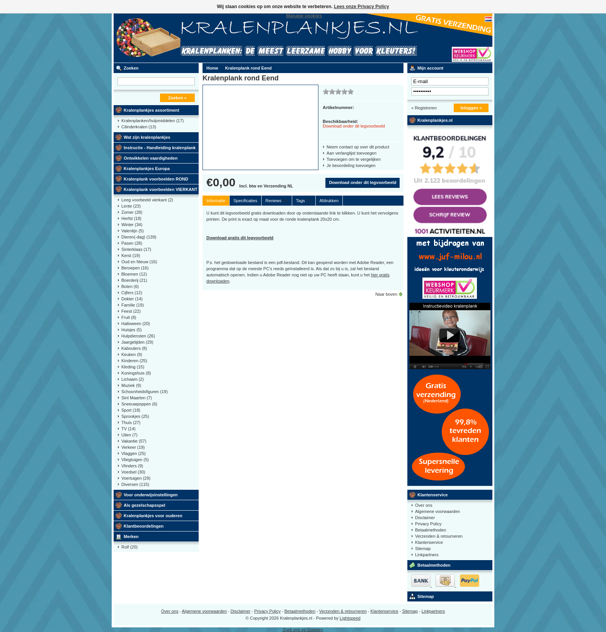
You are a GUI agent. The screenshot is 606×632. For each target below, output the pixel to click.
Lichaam (132, 379)
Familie (132, 305)
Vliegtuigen (135, 459)
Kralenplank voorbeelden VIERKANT (160, 189)
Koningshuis (136, 373)
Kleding (132, 367)
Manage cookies (304, 16)
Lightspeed (350, 618)
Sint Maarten (136, 397)
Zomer (131, 212)
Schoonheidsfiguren (144, 391)
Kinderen (134, 360)
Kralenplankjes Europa (147, 168)
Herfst (131, 218)
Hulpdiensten (138, 336)
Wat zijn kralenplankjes (147, 137)
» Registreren (424, 108)
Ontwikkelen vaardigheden (150, 158)
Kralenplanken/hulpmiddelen (152, 120)
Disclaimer (425, 517)
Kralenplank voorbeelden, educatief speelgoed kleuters (216, 38)
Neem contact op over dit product (358, 147)
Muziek (131, 385)
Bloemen (134, 274)
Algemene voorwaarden (437, 511)
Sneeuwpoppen (139, 404)
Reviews (277, 200)
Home (212, 68)
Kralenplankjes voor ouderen (153, 515)
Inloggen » (471, 108)
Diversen (135, 484)
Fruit (128, 317)
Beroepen (134, 268)
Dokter (132, 298)
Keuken (131, 354)
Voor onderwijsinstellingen (151, 494)
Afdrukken (329, 200)
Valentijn (132, 230)
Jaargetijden (137, 342)
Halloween (135, 323)
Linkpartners (427, 554)
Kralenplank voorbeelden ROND (156, 179)
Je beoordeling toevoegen (351, 165)
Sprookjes (135, 416)
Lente (131, 206)
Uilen (129, 435)
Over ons (423, 505)
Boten (130, 286)
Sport (130, 410)
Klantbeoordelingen (143, 526)
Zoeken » (177, 97)
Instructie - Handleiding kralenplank (160, 147)
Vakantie (133, 441)
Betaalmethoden (430, 530)
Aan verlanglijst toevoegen (351, 153)
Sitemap (423, 548)
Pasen (131, 243)
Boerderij (134, 280)
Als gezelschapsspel (144, 505)
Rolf (129, 547)
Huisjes (131, 329)
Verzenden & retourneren (439, 536)
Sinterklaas (136, 249)
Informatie (215, 200)
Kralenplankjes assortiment (151, 110)
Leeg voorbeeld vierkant (147, 200)
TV (128, 428)
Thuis (131, 422)
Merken (131, 536)
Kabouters (134, 348)
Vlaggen (133, 453)
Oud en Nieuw (139, 261)
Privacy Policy (428, 523)
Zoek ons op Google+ (303, 629)
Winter (131, 224)
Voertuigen (135, 478)
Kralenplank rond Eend (248, 68)
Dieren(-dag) (139, 237)
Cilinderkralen (138, 126)
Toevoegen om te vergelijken (354, 159)
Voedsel (133, 472)
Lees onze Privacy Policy (361, 6)
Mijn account (430, 68)
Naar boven (386, 294)
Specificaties (245, 200)
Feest (131, 311)
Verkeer (133, 447)
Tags (304, 200)
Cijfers (131, 292)
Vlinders (132, 465)
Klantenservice (432, 494)
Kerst (130, 255)
